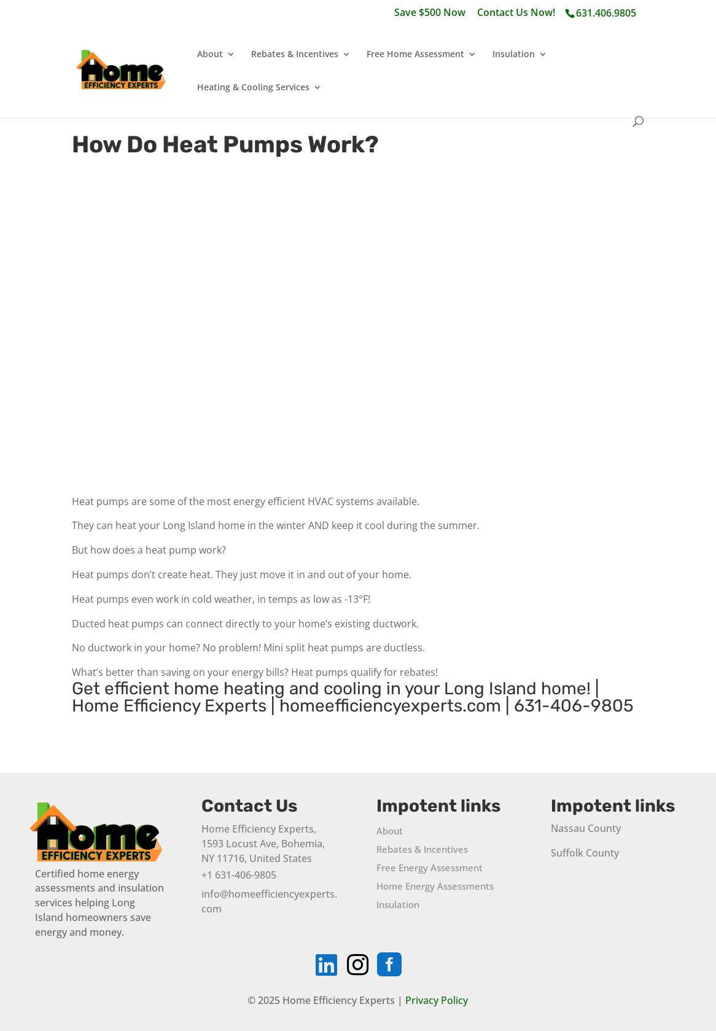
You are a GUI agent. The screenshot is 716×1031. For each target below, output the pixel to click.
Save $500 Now (429, 13)
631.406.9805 (606, 13)
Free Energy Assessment (429, 868)
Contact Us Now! (516, 13)
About (210, 55)
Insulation (513, 55)
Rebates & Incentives (294, 55)
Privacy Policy (436, 1000)
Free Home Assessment (415, 55)
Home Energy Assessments (435, 887)
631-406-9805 (574, 706)
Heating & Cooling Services (253, 88)
